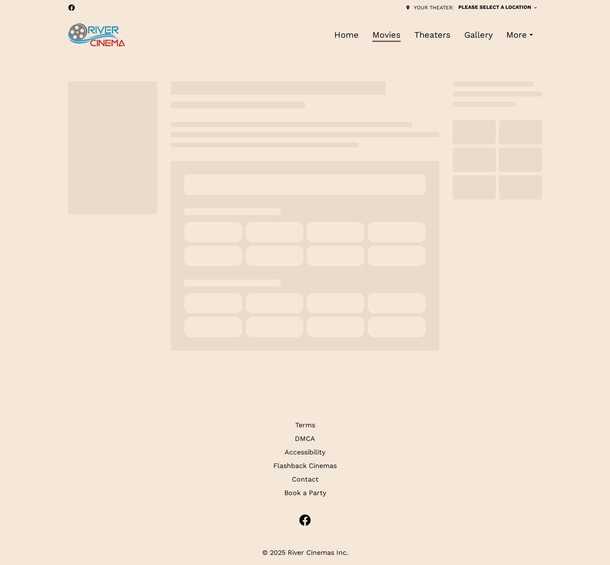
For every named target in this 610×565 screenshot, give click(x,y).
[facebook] (71, 7)
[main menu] (434, 35)
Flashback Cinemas (305, 466)
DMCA (305, 439)
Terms (305, 425)
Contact (305, 479)
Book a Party (305, 493)
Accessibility (305, 452)
